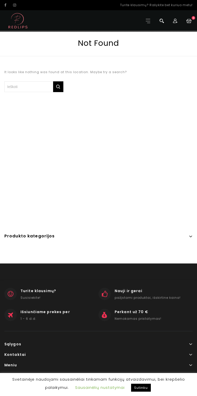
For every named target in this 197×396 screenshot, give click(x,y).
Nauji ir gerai (128, 290)
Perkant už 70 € (131, 311)
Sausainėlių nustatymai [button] (100, 387)
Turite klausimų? (38, 290)
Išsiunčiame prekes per (45, 311)
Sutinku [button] (141, 387)
